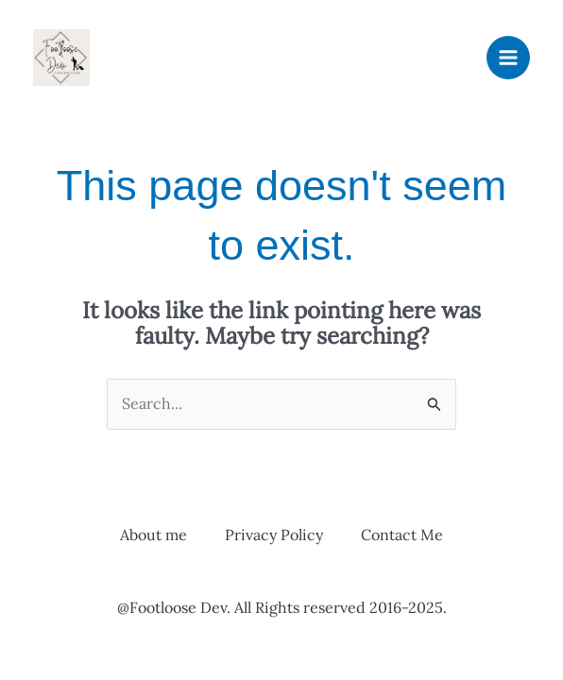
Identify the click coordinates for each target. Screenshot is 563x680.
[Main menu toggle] (508, 57)
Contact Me (402, 534)
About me (153, 534)
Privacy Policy (274, 534)
